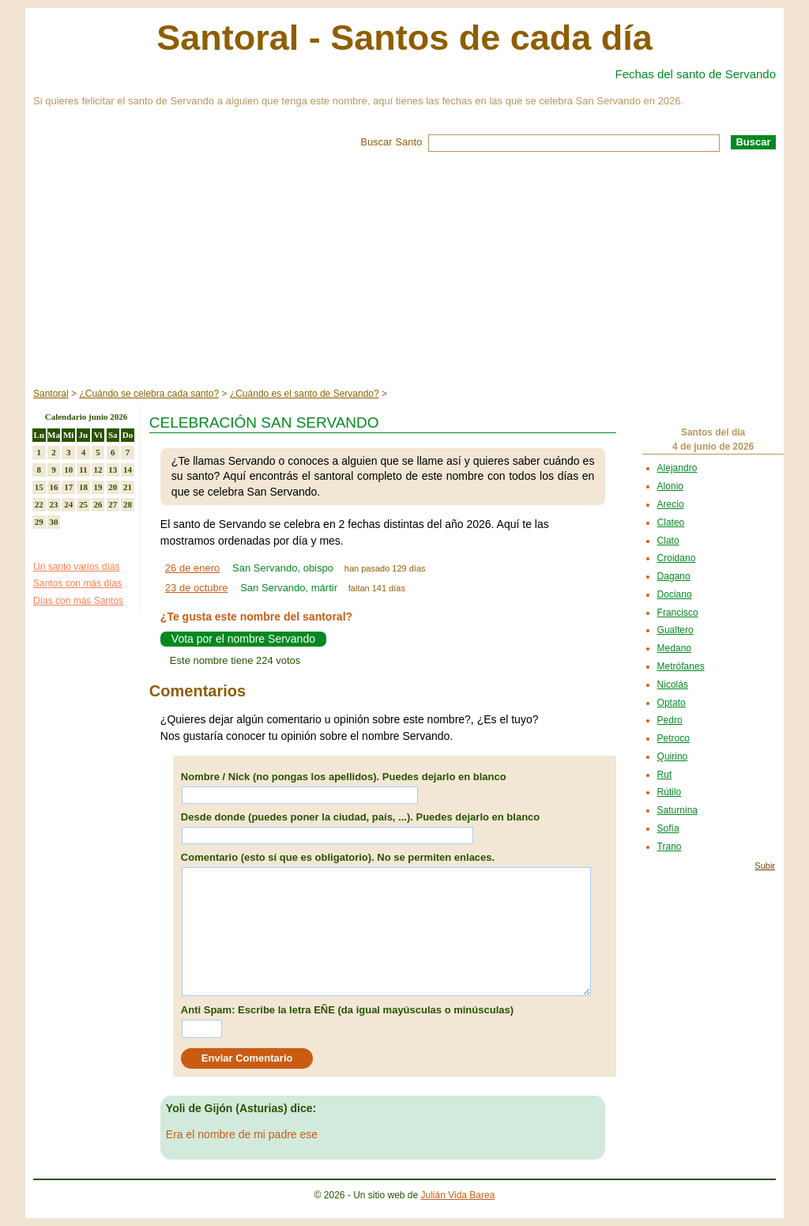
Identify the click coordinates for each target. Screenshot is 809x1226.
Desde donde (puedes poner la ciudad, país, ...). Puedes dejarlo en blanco (360, 817)
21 (127, 487)
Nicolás (672, 684)
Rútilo (669, 792)
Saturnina (677, 810)
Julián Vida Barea (458, 1195)
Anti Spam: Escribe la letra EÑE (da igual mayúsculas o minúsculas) (347, 1010)
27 (112, 504)
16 (54, 487)
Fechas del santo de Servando (695, 74)
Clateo (671, 522)
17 (68, 487)
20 (112, 487)
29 (39, 521)
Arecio (670, 504)
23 (54, 504)
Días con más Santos (78, 600)
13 (112, 469)
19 (98, 487)
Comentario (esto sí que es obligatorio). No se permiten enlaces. (338, 857)
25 (83, 504)
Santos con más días (77, 583)
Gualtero (675, 630)
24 (68, 504)
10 (68, 469)
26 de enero (192, 568)
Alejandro (677, 467)
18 (83, 487)
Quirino (672, 756)
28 (127, 504)
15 (39, 487)
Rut (664, 774)
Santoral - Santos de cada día (404, 37)
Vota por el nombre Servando (243, 638)
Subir (764, 865)
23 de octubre (196, 588)
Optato (671, 702)
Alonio (670, 486)
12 (98, 469)
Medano (674, 648)
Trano (669, 846)
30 (54, 521)
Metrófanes (681, 666)
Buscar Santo (391, 142)
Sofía (668, 828)
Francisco (677, 612)
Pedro (670, 720)
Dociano (674, 594)
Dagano (673, 576)
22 (39, 504)
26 (98, 504)
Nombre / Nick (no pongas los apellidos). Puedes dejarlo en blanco (343, 777)
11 (83, 469)
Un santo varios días (76, 566)
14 (127, 469)
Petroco (673, 738)
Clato (668, 540)
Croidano (676, 558)
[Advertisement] (404, 270)
